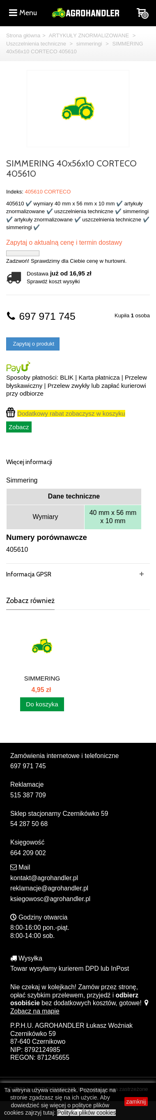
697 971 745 (41, 316)
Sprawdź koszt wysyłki (53, 281)
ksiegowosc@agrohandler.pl (50, 898)
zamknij (136, 1101)
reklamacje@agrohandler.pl (49, 888)
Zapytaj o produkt (32, 344)
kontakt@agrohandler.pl (44, 877)
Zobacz (19, 426)
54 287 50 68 (29, 823)
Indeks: (14, 192)
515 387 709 (28, 795)
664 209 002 (28, 852)
